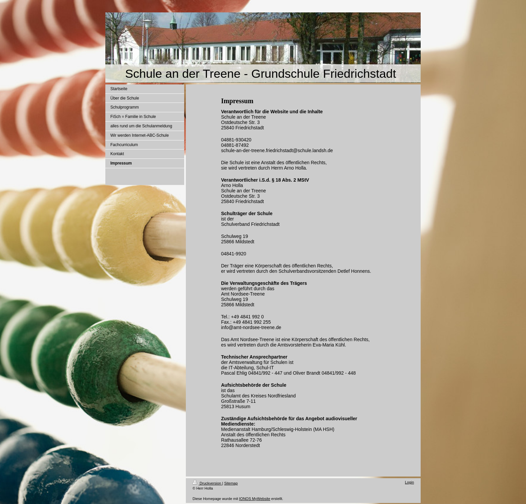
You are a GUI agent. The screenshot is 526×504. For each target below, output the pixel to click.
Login (409, 482)
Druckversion (207, 483)
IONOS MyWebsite (254, 499)
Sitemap (231, 483)
